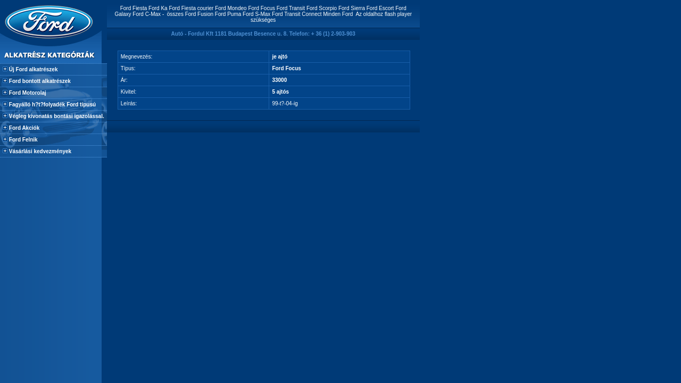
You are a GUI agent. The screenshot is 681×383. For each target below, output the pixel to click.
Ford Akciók (23, 128)
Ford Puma (228, 14)
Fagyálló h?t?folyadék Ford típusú (51, 104)
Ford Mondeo (230, 8)
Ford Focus (261, 8)
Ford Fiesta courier (191, 8)
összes (175, 14)
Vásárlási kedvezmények (39, 151)
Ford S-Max (256, 14)
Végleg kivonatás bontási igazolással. (55, 116)
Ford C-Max (146, 14)
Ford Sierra (351, 8)
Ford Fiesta (133, 8)
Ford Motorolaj (26, 93)
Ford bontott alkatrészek (39, 81)
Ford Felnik (22, 140)
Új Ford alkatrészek (32, 69)
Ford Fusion (199, 14)
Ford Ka (158, 8)
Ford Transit (291, 8)
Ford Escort (380, 8)
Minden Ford (338, 14)
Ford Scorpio (321, 8)
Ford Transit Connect (296, 14)
